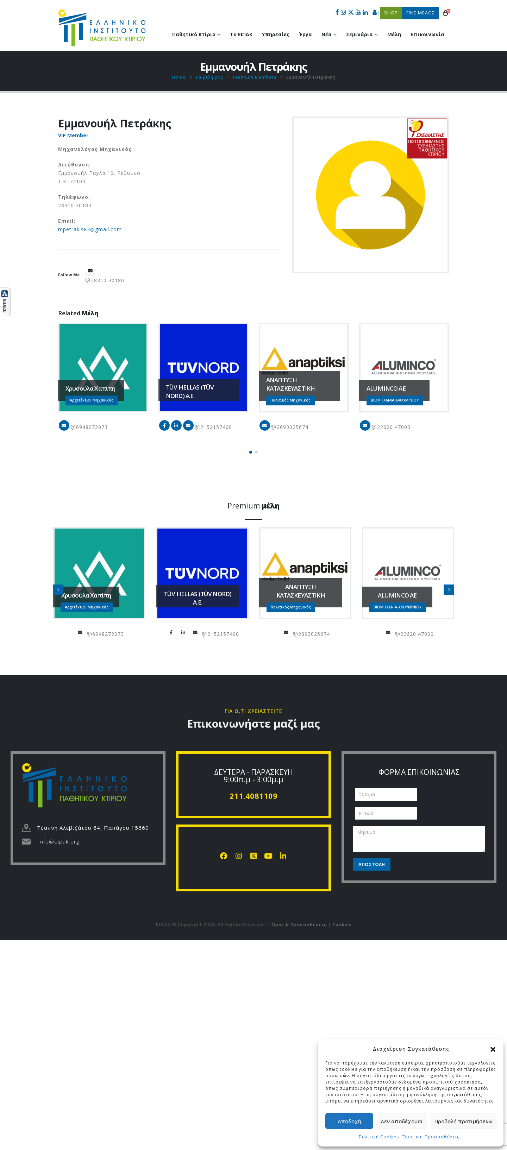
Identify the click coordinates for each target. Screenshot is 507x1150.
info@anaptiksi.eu (264, 425)
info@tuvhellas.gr (188, 425)
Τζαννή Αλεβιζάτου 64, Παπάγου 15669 (93, 827)
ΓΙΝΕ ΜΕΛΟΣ (420, 13)
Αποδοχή (349, 1121)
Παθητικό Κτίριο (193, 34)
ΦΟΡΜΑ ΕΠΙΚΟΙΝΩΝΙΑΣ (419, 772)
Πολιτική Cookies (379, 1137)
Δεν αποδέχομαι (402, 1121)
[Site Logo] (102, 28)
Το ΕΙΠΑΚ (241, 34)
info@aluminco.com (365, 425)
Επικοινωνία (427, 34)
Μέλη (394, 34)
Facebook (164, 425)
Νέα (326, 34)
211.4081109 (253, 796)
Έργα (305, 34)
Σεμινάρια (359, 34)
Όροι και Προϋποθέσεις (430, 1137)
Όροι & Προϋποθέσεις (299, 925)
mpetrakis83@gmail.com (90, 229)
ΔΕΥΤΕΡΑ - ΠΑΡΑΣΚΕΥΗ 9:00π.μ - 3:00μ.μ (253, 775)
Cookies (341, 925)
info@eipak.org (58, 841)
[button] (492, 1048)
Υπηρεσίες (275, 34)
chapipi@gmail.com (64, 425)
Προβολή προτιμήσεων (463, 1121)
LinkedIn (176, 425)
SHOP (391, 13)
